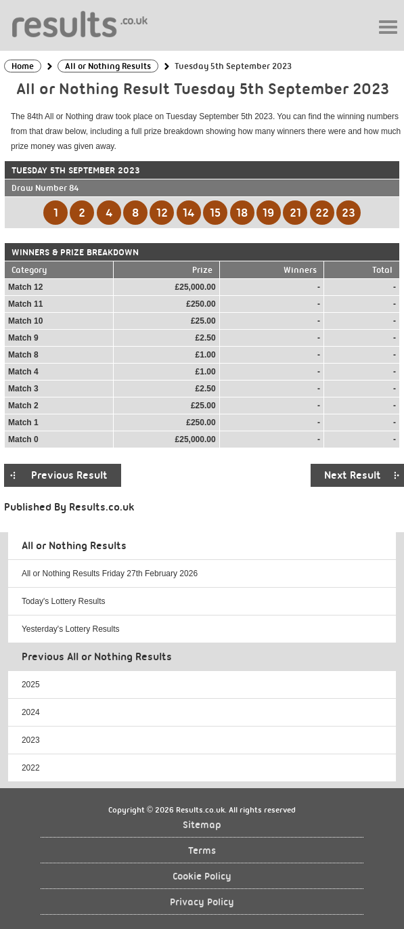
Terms (202, 851)
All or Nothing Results (74, 546)
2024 (31, 712)
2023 (31, 740)
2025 (31, 684)
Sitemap (202, 825)
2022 (31, 768)
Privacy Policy (202, 902)
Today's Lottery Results (64, 601)
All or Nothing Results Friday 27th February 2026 (110, 573)
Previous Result (69, 475)
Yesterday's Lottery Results (71, 629)
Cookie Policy (202, 876)
